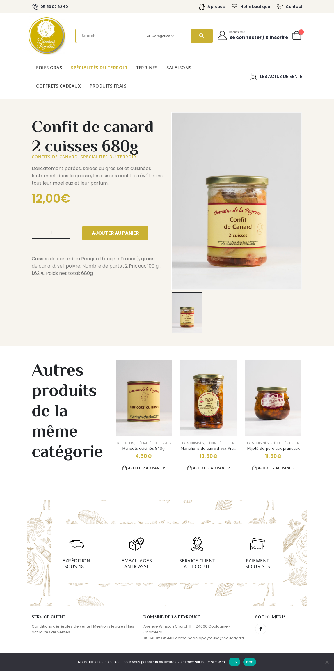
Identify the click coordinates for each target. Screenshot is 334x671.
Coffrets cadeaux (58, 86)
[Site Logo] (46, 35)
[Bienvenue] (252, 35)
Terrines (146, 67)
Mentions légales (109, 626)
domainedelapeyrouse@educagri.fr (209, 638)
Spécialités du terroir (99, 67)
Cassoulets (125, 443)
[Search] (201, 36)
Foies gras (49, 67)
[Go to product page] (144, 398)
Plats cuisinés (192, 443)
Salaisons (178, 67)
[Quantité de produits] (51, 233)
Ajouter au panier (115, 233)
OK (234, 662)
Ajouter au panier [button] (146, 467)
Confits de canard (55, 157)
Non (249, 662)
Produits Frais (108, 86)
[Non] (327, 662)
